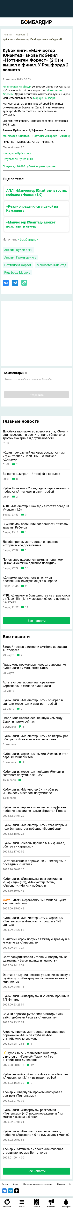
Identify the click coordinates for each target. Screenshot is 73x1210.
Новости (21, 34)
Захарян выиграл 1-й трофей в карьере (31, 474)
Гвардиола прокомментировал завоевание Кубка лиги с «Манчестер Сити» (34, 666)
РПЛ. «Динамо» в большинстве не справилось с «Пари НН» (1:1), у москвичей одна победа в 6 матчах (36, 599)
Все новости (37, 621)
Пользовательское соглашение (37, 1184)
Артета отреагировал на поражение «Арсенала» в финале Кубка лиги (29, 684)
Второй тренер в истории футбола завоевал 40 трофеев (35, 648)
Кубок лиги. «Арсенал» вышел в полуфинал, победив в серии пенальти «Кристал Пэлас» (35, 809)
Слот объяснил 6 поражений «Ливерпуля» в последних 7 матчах (34, 862)
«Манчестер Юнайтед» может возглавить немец (30, 224)
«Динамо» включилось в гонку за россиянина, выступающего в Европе (30, 579)
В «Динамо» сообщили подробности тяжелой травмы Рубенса (36, 525)
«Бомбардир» (28, 239)
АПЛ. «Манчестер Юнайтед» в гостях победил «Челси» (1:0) (36, 192)
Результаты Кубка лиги (18, 159)
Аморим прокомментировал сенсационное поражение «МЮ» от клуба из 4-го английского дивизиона (34, 1035)
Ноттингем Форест (17, 265)
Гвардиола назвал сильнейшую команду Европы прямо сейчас (32, 719)
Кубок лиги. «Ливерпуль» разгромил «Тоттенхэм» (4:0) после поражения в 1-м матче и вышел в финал (33, 1113)
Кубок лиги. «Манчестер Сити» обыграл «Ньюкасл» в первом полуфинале (31, 791)
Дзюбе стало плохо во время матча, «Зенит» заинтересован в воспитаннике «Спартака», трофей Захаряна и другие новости (35, 435)
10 (26, 568)
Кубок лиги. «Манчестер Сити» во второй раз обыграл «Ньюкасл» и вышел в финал (35, 737)
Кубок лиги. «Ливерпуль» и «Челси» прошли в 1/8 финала (36, 997)
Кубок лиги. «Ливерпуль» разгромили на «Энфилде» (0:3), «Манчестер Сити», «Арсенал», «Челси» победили (32, 882)
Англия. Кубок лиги (18, 250)
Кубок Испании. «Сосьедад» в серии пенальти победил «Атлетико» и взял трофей (36, 490)
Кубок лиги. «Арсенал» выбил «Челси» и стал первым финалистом (35, 755)
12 (32, 1065)
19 (26, 607)
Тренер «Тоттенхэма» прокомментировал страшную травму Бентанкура (33, 1150)
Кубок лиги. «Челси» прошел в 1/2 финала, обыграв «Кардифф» (34, 844)
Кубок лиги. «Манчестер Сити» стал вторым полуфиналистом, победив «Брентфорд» (35, 826)
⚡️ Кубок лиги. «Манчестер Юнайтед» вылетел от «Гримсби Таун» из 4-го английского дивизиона (30, 1056)
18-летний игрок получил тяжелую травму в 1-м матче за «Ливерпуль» (36, 941)
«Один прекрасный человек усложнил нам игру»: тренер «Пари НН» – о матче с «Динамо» (34, 456)
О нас (15, 1184)
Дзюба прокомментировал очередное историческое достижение (30, 543)
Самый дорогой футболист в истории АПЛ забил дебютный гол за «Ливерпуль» (33, 1015)
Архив (5, 1184)
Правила (61, 1184)
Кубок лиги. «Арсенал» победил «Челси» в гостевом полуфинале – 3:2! (33, 773)
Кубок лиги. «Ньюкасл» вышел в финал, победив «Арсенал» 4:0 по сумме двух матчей (36, 1133)
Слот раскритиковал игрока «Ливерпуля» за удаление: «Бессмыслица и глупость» (35, 958)
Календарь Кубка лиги (17, 153)
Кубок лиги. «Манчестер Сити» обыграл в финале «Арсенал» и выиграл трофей (33, 702)
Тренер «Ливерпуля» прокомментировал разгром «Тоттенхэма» (32, 1094)
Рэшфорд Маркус (17, 272)
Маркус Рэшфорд (44, 98)
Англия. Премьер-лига (20, 257)
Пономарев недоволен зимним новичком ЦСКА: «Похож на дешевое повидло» (33, 561)
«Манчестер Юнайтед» (17, 86)
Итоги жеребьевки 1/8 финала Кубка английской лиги (35, 901)
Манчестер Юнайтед (51, 265)
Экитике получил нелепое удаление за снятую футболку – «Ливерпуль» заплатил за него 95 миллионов (36, 978)
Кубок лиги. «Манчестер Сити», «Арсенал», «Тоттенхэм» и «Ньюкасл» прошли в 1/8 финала (33, 921)
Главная (7, 34)
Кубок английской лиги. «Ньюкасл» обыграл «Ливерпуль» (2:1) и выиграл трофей (35, 1076)
